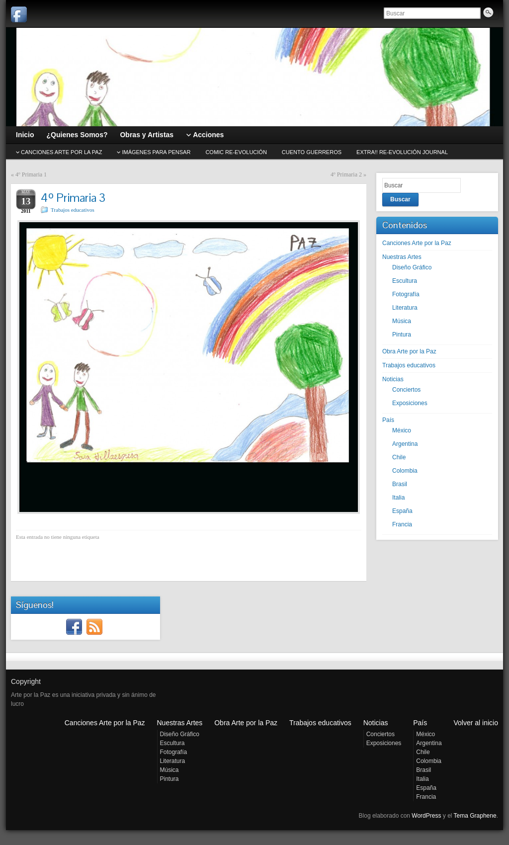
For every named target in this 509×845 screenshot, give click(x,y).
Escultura (404, 280)
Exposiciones (409, 403)
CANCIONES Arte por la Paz (61, 152)
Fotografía (406, 294)
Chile (399, 457)
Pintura (401, 334)
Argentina (405, 443)
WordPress (426, 815)
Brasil (399, 484)
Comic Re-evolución (235, 152)
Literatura (405, 307)
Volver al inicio (476, 723)
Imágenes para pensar (156, 152)
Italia (398, 497)
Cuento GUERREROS (311, 152)
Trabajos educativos (72, 210)
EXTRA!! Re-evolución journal (402, 152)
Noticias (393, 379)
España (402, 510)
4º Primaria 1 (31, 174)
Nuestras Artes (402, 257)
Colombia (405, 470)
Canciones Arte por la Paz (416, 243)
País (388, 420)
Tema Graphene (475, 815)
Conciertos (406, 389)
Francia (402, 524)
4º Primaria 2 (346, 174)
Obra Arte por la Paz (409, 351)
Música (401, 321)
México (401, 430)
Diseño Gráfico (411, 267)
